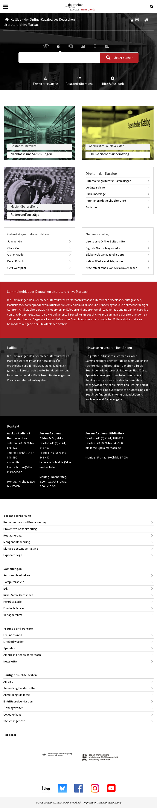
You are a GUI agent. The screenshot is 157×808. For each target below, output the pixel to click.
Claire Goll (13, 248)
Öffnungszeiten (13, 708)
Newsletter (10, 661)
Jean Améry (15, 241)
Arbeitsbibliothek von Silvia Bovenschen (111, 268)
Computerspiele (13, 582)
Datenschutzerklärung (109, 802)
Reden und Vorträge (25, 214)
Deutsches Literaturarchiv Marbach (78, 7)
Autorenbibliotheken (16, 575)
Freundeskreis (12, 635)
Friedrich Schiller (14, 608)
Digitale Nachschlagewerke (103, 248)
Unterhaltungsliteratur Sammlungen (108, 181)
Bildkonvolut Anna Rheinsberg (105, 254)
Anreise (8, 682)
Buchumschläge (96, 194)
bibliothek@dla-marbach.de (103, 448)
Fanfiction (92, 207)
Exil (5, 588)
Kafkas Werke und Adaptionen (105, 261)
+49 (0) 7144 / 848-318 (109, 438)
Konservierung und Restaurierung (25, 522)
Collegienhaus (12, 714)
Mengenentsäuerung (16, 542)
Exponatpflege (12, 555)
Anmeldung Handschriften (19, 688)
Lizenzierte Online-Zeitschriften (106, 241)
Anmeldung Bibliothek (17, 695)
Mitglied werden (13, 642)
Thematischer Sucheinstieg (109, 154)
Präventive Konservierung (20, 529)
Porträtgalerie (12, 602)
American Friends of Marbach (22, 655)
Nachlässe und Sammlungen (31, 154)
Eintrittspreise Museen (18, 701)
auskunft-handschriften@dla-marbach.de (19, 467)
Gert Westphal (16, 268)
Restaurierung (12, 535)
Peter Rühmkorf (17, 261)
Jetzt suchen (118, 57)
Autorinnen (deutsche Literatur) (106, 200)
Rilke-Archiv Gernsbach (18, 595)
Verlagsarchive (95, 187)
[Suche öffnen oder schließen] (151, 6)
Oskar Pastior (16, 254)
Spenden (9, 648)
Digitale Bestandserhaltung (20, 548)
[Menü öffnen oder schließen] (5, 6)
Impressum (89, 802)
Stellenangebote (14, 721)
